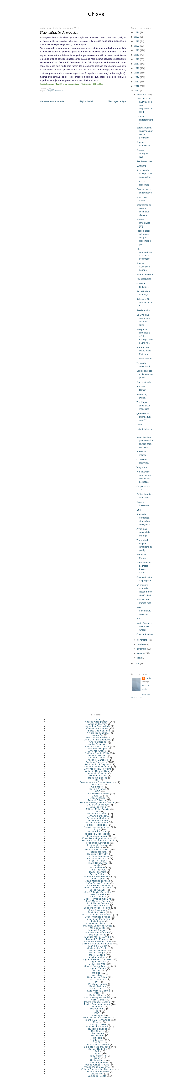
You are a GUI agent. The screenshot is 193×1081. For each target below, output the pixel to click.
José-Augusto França (98, 916)
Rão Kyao (98, 1015)
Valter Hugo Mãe (98, 1062)
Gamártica (96, 847)
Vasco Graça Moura (97, 1064)
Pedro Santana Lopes (97, 1004)
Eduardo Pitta (98, 807)
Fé (97, 811)
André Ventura (97, 744)
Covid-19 (97, 795)
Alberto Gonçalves (97, 728)
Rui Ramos (97, 1035)
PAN (97, 981)
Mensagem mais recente (52, 101)
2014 (137, 77)
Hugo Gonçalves (98, 863)
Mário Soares (97, 955)
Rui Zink (98, 1042)
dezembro (142, 94)
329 (98, 719)
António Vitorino (97, 773)
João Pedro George (97, 883)
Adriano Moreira (97, 724)
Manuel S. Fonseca (97, 939)
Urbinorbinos (97, 1060)
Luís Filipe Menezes (98, 919)
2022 (137, 41)
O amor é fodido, (145, 634)
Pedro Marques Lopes (97, 997)
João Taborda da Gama (98, 887)
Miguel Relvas (97, 964)
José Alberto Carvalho (98, 892)
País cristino (97, 979)
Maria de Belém (97, 946)
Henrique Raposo (97, 858)
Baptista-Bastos (97, 777)
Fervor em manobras (96, 827)
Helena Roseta (98, 851)
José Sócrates (96, 912)
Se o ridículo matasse (97, 1046)
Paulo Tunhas (98, 988)
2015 (137, 72)
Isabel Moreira (98, 872)
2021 (137, 45)
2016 (137, 68)
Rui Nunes (98, 1033)
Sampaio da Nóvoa (97, 1044)
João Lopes (98, 878)
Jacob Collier (98, 874)
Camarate (97, 786)
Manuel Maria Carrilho (98, 937)
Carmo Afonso (97, 789)
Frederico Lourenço (97, 842)
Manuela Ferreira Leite (97, 941)
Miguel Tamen (98, 968)
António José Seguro (97, 764)
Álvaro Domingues (98, 733)
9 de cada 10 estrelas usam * (145, 302)
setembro (142, 648)
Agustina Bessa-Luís (97, 726)
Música (96, 973)
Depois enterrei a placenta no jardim (145, 374)
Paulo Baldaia (98, 986)
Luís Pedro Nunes (97, 923)
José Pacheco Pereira (97, 907)
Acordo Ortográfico (96, 721)
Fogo (97, 829)
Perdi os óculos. (145, 161)
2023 (137, 37)
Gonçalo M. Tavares (97, 849)
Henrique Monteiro (98, 856)
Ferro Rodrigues (97, 825)
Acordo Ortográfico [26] (143, 153)
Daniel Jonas (98, 798)
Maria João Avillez (98, 948)
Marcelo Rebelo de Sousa (97, 943)
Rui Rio (97, 1038)
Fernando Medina (97, 818)
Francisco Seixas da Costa (98, 840)
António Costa (96, 757)
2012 (137, 86)
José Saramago (97, 910)
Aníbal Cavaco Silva (97, 746)
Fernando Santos (98, 820)
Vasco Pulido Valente (97, 1067)
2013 (137, 81)
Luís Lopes (98, 921)
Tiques (97, 1053)
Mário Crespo (97, 952)
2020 (137, 50)
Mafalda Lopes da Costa (97, 925)
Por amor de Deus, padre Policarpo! (144, 350)
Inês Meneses (97, 867)
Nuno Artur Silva (97, 977)
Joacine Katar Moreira (97, 876)
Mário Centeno (98, 950)
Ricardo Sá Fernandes (97, 1020)
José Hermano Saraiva (97, 899)
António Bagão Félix (97, 753)
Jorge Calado (98, 890)
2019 (137, 54)
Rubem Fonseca (97, 1029)
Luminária (141, 166)
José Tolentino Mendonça (97, 914)
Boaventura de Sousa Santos (97, 782)
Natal (139, 424)
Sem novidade (144, 382)
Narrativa (97, 975)
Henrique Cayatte (97, 854)
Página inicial (86, 101)
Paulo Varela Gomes (98, 990)
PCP (97, 993)
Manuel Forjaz (97, 934)
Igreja (97, 865)
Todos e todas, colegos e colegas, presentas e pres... (144, 238)
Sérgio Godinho (97, 1049)
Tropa (97, 1058)
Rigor (96, 1022)
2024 (137, 32)
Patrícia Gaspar (97, 984)
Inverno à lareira (145, 274)
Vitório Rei (97, 1073)
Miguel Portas (98, 961)
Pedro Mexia (97, 999)
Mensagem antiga (117, 101)
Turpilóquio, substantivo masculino (143, 405)
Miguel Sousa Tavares (97, 966)
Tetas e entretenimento (145, 119)
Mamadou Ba (98, 928)
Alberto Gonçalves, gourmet (143, 266)
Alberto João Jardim (98, 730)
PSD (97, 1013)
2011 (137, 90)
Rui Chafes (97, 1031)
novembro (142, 640)
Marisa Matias (97, 957)
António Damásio (98, 760)
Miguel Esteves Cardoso (97, 959)
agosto (140, 653)
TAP (97, 1051)
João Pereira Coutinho (97, 885)
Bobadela (97, 784)
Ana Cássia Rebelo (97, 737)
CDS (97, 791)
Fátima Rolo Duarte (97, 809)
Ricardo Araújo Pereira (97, 1017)
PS (96, 1011)
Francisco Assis (97, 831)
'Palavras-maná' (144, 358)
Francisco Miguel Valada (97, 838)
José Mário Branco (98, 903)
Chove (96, 14)
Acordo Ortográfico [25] (143, 223)
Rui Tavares (97, 1040)
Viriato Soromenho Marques (97, 1069)
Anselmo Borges (97, 748)
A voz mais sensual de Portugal (143, 532)
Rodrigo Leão (98, 1024)
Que (139, 510)
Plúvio (148, 678)
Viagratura (142, 467)
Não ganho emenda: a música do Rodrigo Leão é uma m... (145, 336)
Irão (138, 618)
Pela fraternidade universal (144, 610)
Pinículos (97, 1006)
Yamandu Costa (97, 1076)
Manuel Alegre (97, 930)
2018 (137, 59)
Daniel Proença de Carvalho (97, 802)
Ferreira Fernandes (97, 822)
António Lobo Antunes (97, 766)
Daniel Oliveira (97, 800)
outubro (141, 644)
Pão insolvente (144, 279)
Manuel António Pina (97, 932)
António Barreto (97, 755)
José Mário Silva (98, 905)
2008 (137, 663)
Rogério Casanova (55, 91)
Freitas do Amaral (97, 845)
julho (139, 657)
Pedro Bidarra (98, 995)
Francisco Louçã (97, 836)
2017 (137, 63)
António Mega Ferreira (97, 769)
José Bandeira (97, 894)
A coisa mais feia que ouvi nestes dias (144, 173)
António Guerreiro (96, 762)
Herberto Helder (97, 860)
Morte (96, 970)
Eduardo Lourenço (98, 804)
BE (97, 780)
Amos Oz (97, 735)
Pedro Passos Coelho (97, 1002)
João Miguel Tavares (97, 881)
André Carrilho (98, 742)
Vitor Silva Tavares (97, 1071)
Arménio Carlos (97, 775)
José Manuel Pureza (98, 901)
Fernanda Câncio (97, 813)
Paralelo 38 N (143, 310)
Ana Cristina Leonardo (97, 739)
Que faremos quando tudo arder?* (144, 416)
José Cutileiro (98, 896)
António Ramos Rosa (97, 771)
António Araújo (97, 751)
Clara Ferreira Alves (97, 793)
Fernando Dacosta (98, 816)
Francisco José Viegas (97, 834)
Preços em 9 (97, 1008)
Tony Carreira (98, 1055)
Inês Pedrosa (98, 869)
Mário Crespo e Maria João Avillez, (144, 626)
